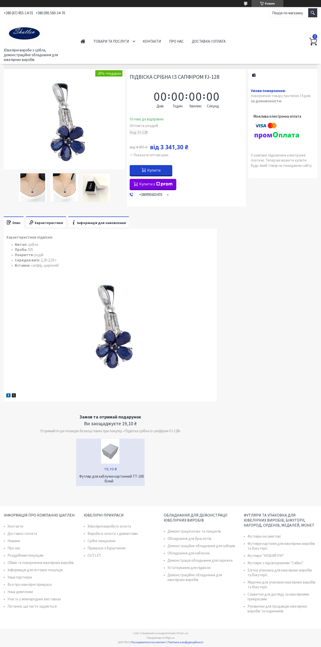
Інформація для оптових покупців (35, 569)
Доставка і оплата (208, 41)
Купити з (156, 183)
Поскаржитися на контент (148, 642)
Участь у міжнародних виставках (34, 599)
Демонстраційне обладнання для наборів (201, 545)
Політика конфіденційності (185, 642)
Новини (14, 540)
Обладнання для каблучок (189, 553)
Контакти (152, 41)
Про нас (176, 41)
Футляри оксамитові (264, 536)
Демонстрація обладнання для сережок (200, 560)
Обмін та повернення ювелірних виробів (41, 562)
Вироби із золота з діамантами (113, 533)
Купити (153, 170)
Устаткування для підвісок (189, 567)
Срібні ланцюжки (101, 540)
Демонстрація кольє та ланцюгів (194, 531)
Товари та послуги (111, 41)
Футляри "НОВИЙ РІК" (266, 555)
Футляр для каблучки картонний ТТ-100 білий (111, 478)
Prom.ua (182, 633)
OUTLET (94, 555)
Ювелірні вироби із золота (109, 526)
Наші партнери (20, 577)
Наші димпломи (20, 591)
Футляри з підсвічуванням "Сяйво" (275, 562)
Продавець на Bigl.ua (161, 637)
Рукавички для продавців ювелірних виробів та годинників (277, 608)
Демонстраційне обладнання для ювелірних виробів (195, 577)
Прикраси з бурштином (106, 548)
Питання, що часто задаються (32, 606)
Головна (83, 41)
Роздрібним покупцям (25, 555)
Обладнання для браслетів (189, 538)
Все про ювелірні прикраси (30, 584)
